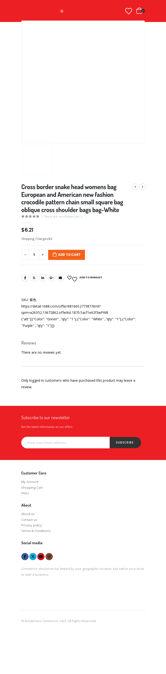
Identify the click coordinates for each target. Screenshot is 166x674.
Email (60, 278)
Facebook (25, 278)
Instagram (49, 556)
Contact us (29, 519)
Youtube (41, 556)
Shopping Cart (32, 487)
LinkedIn (43, 278)
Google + (52, 278)
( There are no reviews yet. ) (62, 217)
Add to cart (69, 254)
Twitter (34, 278)
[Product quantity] (34, 255)
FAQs (25, 493)
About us (28, 514)
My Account (29, 482)
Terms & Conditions (36, 531)
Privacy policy (31, 525)
